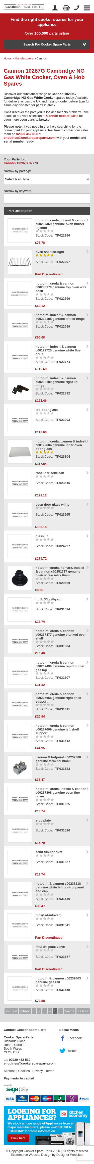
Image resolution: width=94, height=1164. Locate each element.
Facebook (75, 1038)
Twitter (72, 1051)
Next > (69, 1011)
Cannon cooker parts (62, 116)
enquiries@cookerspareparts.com (30, 138)
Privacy (37, 1071)
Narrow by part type (18, 171)
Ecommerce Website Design (31, 1155)
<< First (11, 1011)
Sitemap (10, 1071)
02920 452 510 (27, 134)
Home (8, 58)
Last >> (83, 1011)
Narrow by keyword (17, 191)
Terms (49, 1071)
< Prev (25, 1011)
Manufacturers (24, 58)
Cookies (24, 1071)
